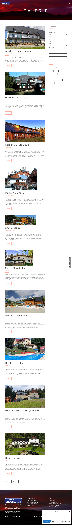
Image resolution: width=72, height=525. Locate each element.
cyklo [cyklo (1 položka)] (60, 67)
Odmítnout (55, 521)
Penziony (7, 195)
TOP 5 (50, 45)
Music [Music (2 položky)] (60, 73)
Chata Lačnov (12, 227)
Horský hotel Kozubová (18, 51)
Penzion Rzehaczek (16, 315)
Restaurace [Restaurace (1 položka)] (51, 79)
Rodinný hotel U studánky (55, 503)
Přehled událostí (53, 39)
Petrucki (7, 516)
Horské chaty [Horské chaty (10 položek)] (62, 70)
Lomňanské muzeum (32, 502)
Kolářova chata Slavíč (17, 145)
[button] (69, 511)
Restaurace (13, 53)
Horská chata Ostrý (16, 97)
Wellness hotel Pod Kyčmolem (22, 410)
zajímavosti (51, 47)
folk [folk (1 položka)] (56, 70)
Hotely (6, 365)
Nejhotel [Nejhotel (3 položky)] (51, 76)
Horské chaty (8, 53)
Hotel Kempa (12, 458)
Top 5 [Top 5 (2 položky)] (64, 79)
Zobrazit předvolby (65, 521)
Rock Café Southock (32, 500)
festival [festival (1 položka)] (51, 70)
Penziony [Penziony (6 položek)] (57, 76)
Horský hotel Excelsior (17, 363)
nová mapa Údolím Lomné (69, 262)
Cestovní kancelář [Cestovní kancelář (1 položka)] (53, 67)
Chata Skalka (52, 500)
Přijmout (47, 521)
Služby (50, 43)
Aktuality (51, 30)
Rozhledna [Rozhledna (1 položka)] (59, 79)
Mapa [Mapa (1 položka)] (56, 73)
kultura (50, 36)
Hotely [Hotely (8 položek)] (50, 73)
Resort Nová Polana (16, 268)
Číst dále (8, 65)
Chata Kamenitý (31, 505)
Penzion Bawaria (14, 193)
